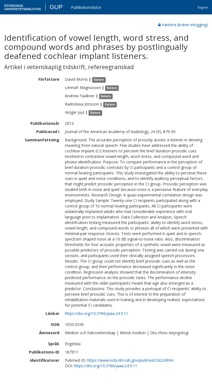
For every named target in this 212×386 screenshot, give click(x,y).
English (203, 7)
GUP (56, 7)
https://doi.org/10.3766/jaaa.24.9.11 (96, 313)
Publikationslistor (86, 7)
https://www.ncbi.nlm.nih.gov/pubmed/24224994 (130, 360)
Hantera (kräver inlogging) (183, 24)
